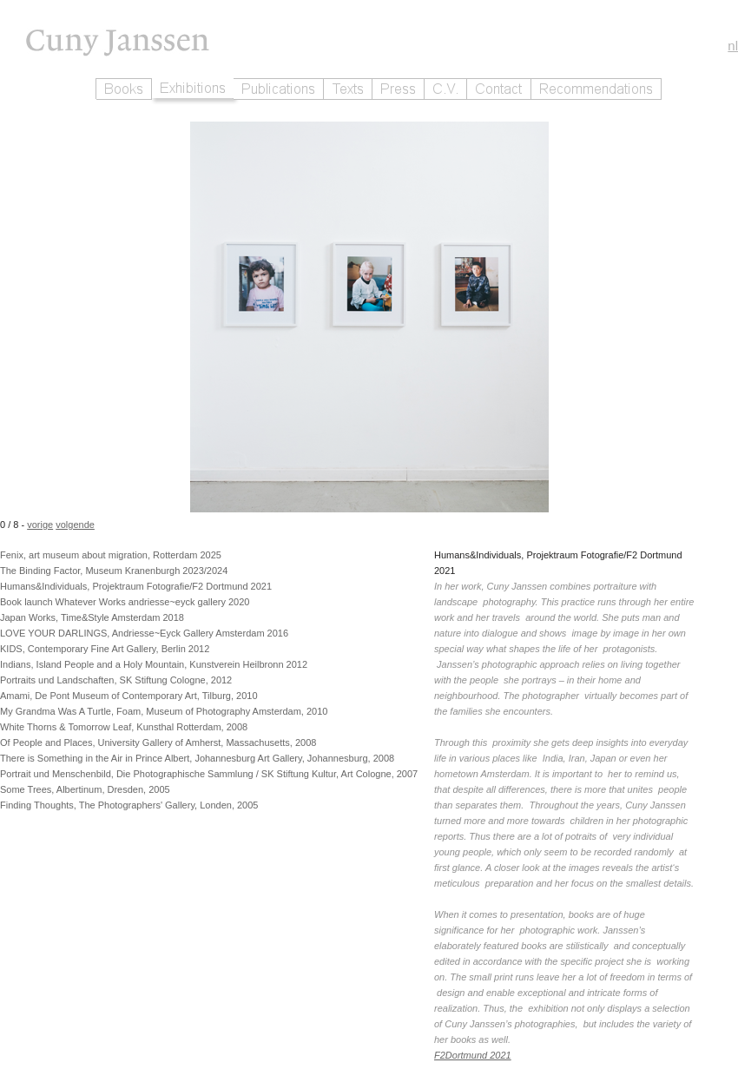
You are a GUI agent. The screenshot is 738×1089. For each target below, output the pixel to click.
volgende (75, 524)
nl (733, 45)
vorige (40, 524)
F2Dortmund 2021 (472, 1055)
